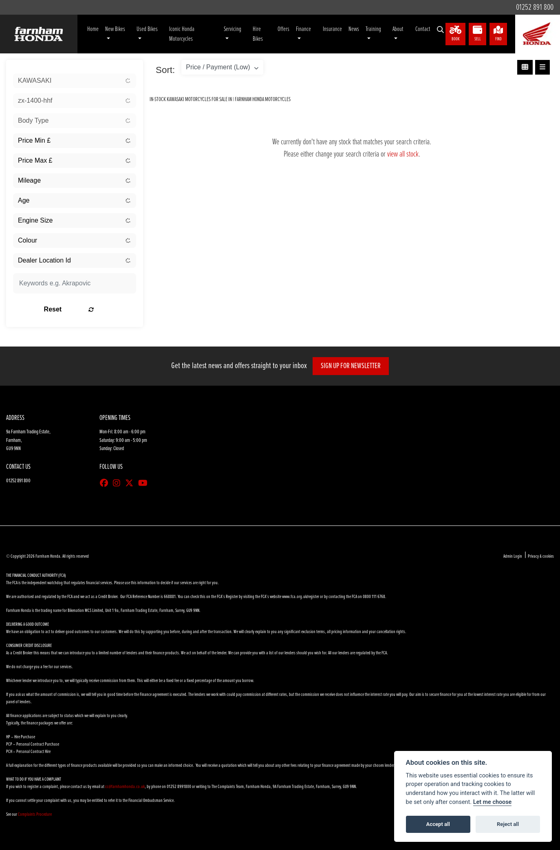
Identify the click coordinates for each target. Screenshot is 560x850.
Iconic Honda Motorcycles (181, 34)
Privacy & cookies (541, 556)
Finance (303, 29)
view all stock (403, 154)
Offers (283, 29)
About (397, 29)
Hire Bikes (258, 34)
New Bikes (115, 29)
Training (373, 29)
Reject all (508, 824)
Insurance (332, 29)
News (353, 29)
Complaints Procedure (35, 814)
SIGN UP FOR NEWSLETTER (354, 366)
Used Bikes (147, 29)
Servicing (232, 29)
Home (93, 29)
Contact (422, 29)
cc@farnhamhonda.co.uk (125, 787)
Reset (96, 309)
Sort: (165, 70)
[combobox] (74, 80)
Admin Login (512, 556)
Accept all (438, 824)
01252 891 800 (532, 7)
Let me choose (492, 802)
